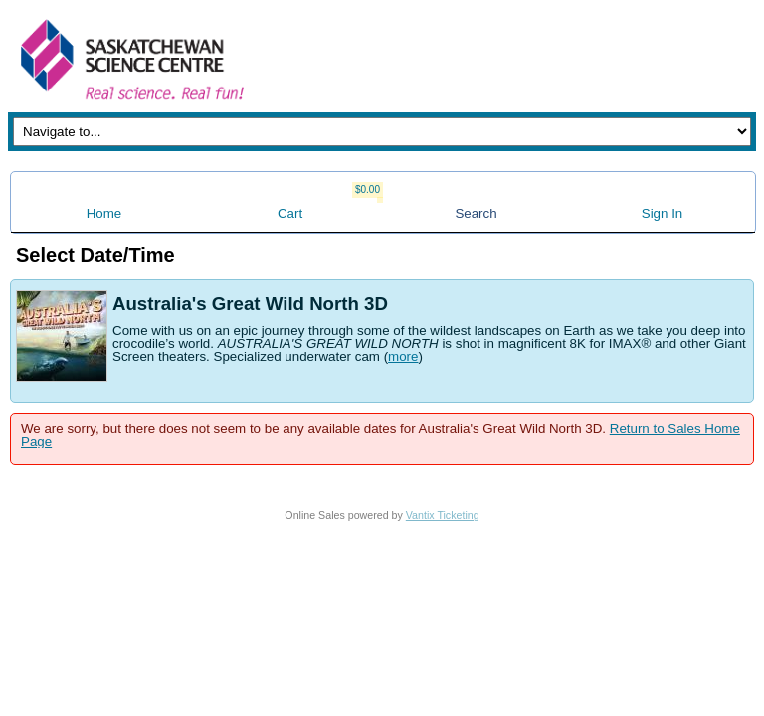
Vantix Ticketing (442, 515)
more (403, 356)
